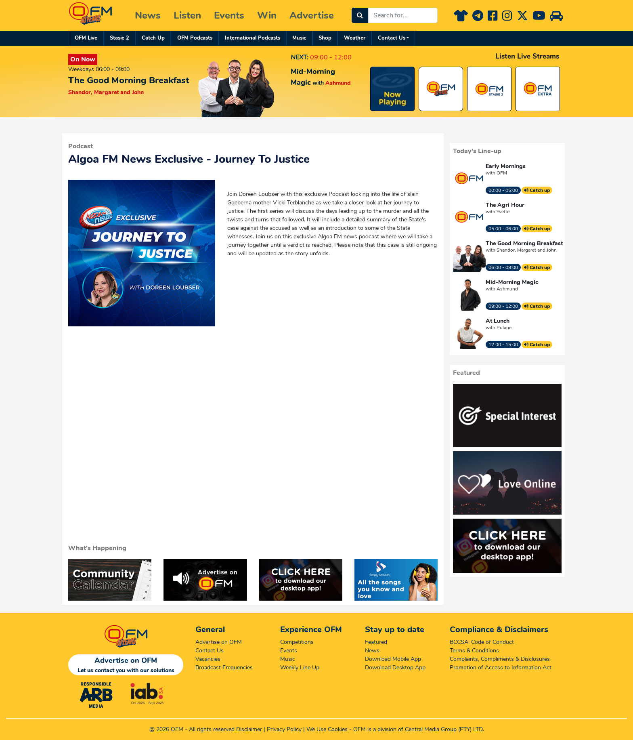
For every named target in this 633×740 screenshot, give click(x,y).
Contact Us (391, 38)
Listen (187, 15)
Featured (376, 642)
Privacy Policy (284, 729)
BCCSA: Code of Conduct (482, 642)
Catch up (537, 190)
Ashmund (507, 289)
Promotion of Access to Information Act (500, 667)
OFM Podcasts (194, 38)
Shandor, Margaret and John (527, 250)
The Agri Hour (505, 205)
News (148, 15)
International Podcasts (252, 38)
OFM (502, 173)
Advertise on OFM (218, 642)
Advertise (311, 15)
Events (229, 15)
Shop (325, 38)
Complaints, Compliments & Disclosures (500, 659)
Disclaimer (249, 729)
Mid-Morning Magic (512, 282)
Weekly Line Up (299, 667)
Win (267, 15)
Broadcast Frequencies (224, 667)
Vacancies (207, 659)
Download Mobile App (393, 659)
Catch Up (153, 38)
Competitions (297, 642)
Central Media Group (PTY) (438, 729)
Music (299, 38)
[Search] (360, 15)
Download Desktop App (395, 667)
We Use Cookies (327, 729)
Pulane (504, 327)
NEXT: (299, 57)
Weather (354, 38)
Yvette (503, 211)
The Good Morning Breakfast (524, 243)
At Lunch (497, 321)
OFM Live (86, 38)
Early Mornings (506, 166)
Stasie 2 (119, 38)
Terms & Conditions (474, 650)
